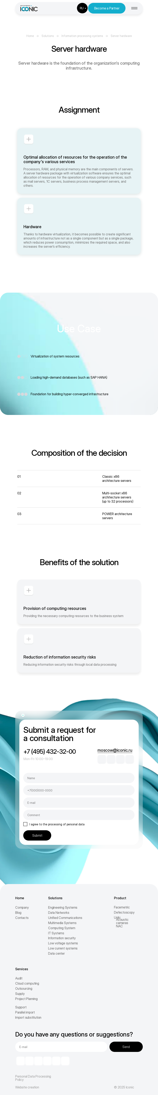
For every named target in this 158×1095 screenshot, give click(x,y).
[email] (79, 802)
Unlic (117, 917)
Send (126, 1047)
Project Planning (26, 999)
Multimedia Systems (62, 923)
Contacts (21, 918)
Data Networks (58, 913)
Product (120, 898)
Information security (62, 938)
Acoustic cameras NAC (122, 922)
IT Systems (56, 933)
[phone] (79, 790)
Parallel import (25, 1012)
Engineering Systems (62, 907)
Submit (37, 835)
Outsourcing (23, 988)
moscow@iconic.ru (115, 750)
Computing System (61, 928)
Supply (20, 994)
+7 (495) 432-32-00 (49, 751)
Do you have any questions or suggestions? (74, 1034)
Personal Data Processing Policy (33, 1078)
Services (21, 969)
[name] (79, 778)
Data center (56, 953)
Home (30, 36)
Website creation (27, 1087)
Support (21, 1007)
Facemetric (122, 907)
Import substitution (28, 1017)
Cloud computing (27, 983)
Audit (18, 978)
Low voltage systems (63, 943)
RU (82, 8)
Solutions (48, 36)
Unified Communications (65, 918)
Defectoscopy (124, 912)
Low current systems (63, 948)
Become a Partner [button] (107, 8)
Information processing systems (82, 36)
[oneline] (79, 815)
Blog (18, 913)
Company (22, 907)
